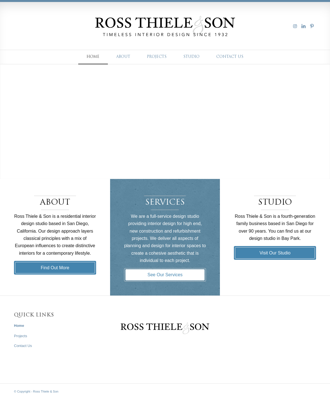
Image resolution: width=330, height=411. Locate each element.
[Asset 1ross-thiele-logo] (165, 26)
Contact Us (23, 346)
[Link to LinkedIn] (303, 26)
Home (19, 325)
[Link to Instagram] (295, 26)
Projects (20, 336)
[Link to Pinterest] (312, 26)
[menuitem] (93, 57)
